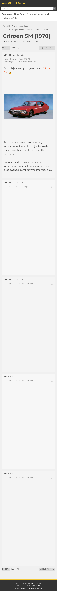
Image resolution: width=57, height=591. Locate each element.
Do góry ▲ (38, 583)
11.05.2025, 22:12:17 (10, 478)
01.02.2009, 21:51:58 (10, 59)
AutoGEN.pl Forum (14, 3)
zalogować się (40, 14)
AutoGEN (8, 376)
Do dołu (5, 48)
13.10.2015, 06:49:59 (10, 187)
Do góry (5, 569)
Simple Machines (34, 585)
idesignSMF (38, 588)
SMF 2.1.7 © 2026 (22, 585)
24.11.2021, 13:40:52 (10, 381)
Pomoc (17, 583)
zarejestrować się (9, 18)
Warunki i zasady (27, 583)
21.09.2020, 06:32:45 (10, 284)
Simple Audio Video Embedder (24, 588)
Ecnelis (7, 54)
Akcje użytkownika (47, 48)
